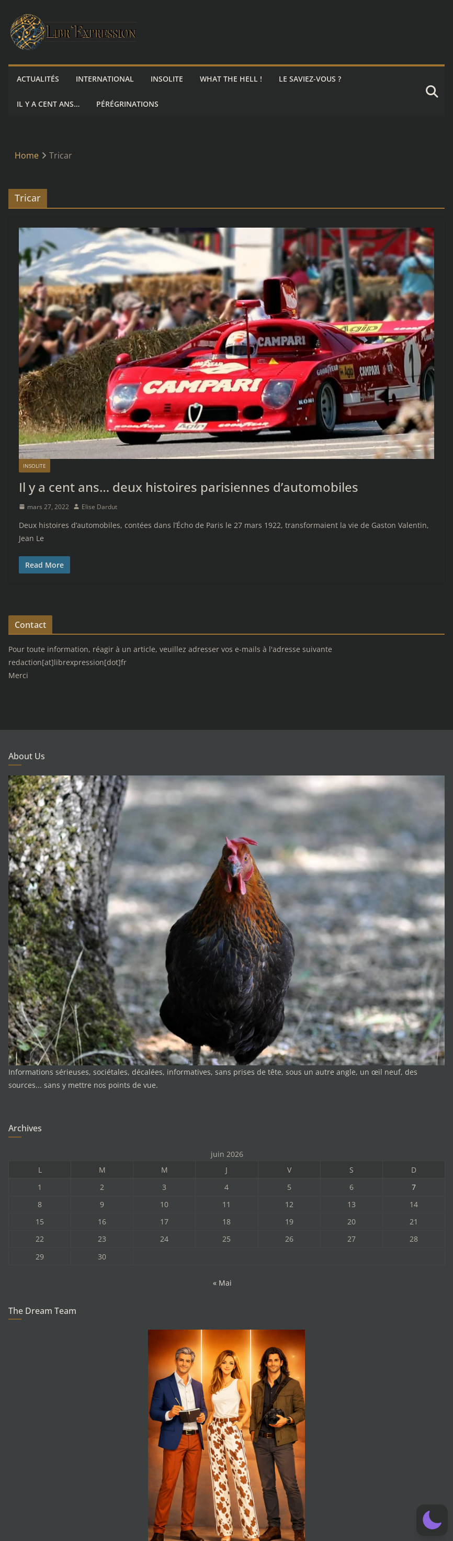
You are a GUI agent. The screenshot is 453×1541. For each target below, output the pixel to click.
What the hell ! (231, 79)
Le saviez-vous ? (310, 79)
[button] (432, 1520)
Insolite (167, 79)
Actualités (38, 79)
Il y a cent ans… (48, 104)
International (105, 79)
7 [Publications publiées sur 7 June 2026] (414, 1187)
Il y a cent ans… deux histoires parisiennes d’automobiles (188, 487)
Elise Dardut (99, 506)
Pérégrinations (127, 104)
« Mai (222, 1283)
